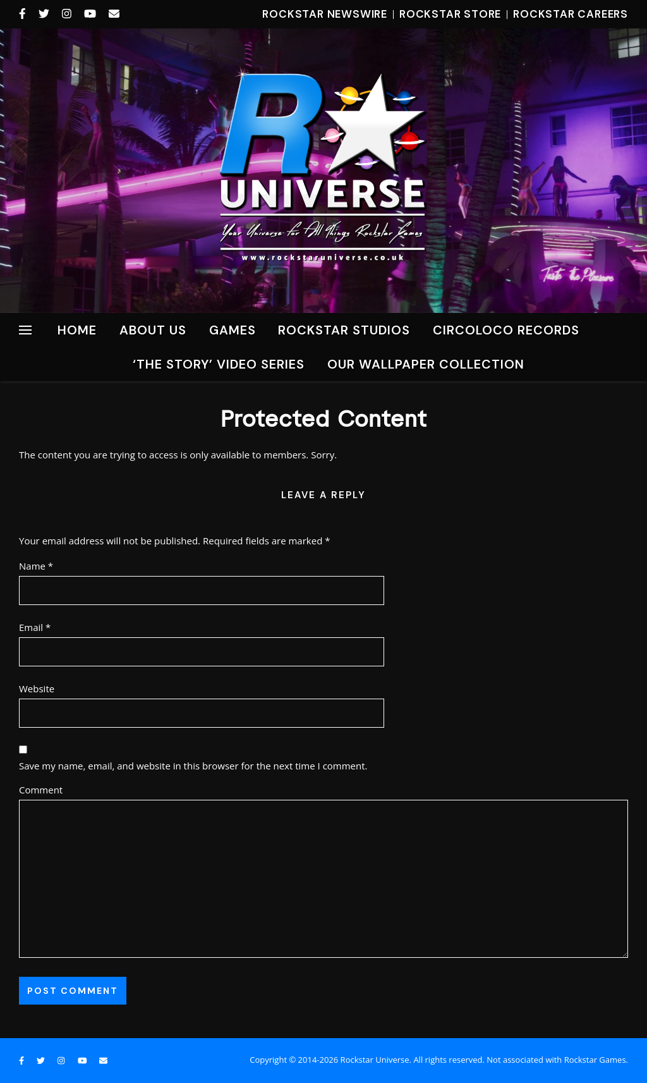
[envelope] (114, 14)
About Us (152, 330)
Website (36, 688)
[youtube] (91, 14)
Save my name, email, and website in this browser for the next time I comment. (193, 765)
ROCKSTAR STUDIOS (344, 330)
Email (35, 627)
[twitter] (45, 14)
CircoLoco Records (506, 330)
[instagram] (68, 14)
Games (232, 330)
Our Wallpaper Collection (425, 364)
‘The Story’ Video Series (219, 364)
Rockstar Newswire (324, 14)
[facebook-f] (24, 14)
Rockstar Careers (570, 14)
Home (77, 330)
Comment (41, 789)
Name (36, 566)
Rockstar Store (450, 14)
